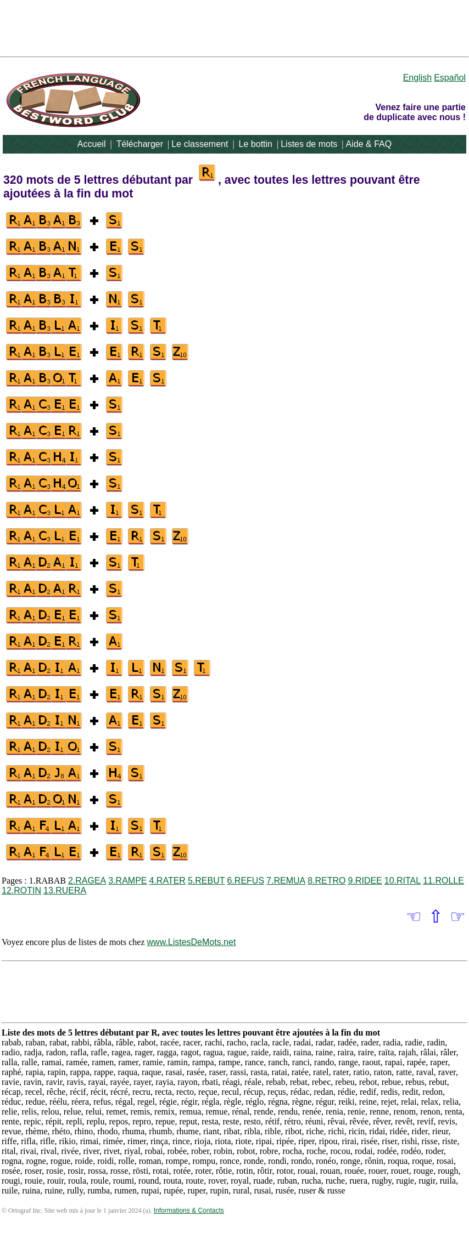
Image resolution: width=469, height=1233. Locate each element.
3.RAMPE (127, 880)
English (417, 77)
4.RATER (167, 880)
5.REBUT (206, 880)
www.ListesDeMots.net (191, 942)
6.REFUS (245, 880)
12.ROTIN (21, 890)
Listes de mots (309, 144)
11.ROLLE (443, 880)
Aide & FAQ (369, 144)
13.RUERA (64, 890)
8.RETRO (326, 880)
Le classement (199, 144)
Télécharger (139, 144)
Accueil (91, 144)
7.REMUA (285, 880)
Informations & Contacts (189, 1210)
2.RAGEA (87, 880)
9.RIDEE (365, 880)
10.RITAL (402, 880)
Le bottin (255, 144)
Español (450, 77)
